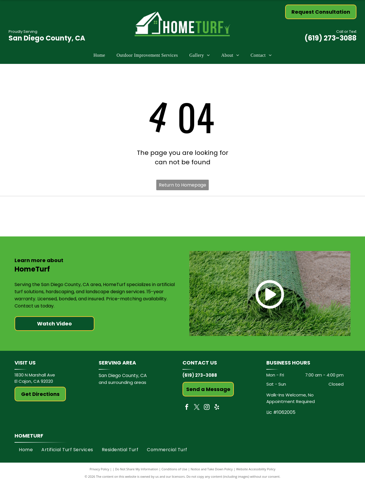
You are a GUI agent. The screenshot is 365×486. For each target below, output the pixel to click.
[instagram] (206, 410)
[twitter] (196, 410)
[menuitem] (99, 55)
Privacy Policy (99, 471)
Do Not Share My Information (136, 471)
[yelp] (216, 410)
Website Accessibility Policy (255, 471)
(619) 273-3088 (330, 38)
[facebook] (186, 410)
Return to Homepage (182, 185)
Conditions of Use (174, 471)
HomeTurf (29, 438)
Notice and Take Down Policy (212, 471)
